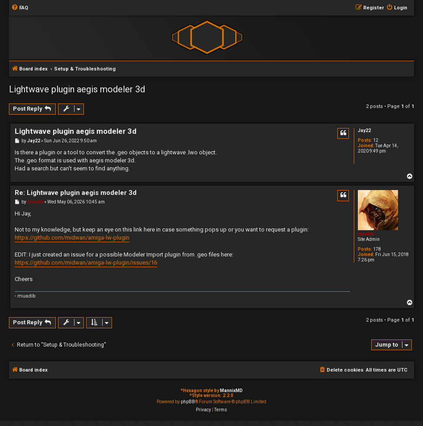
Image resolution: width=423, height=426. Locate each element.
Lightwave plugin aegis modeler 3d (77, 89)
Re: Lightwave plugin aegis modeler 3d (76, 193)
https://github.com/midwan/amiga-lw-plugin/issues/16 (86, 262)
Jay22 (364, 130)
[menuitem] (19, 8)
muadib (366, 234)
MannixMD (231, 390)
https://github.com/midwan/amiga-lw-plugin (72, 237)
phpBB (188, 401)
